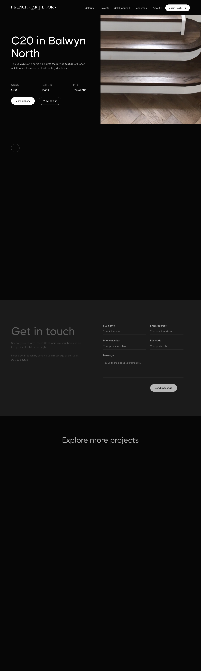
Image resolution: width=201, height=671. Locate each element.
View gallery (23, 101)
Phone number (111, 342)
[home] (33, 8)
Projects (104, 8)
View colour (50, 101)
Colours (89, 8)
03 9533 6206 (19, 360)
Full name (109, 327)
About (156, 8)
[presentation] (124, 389)
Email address (158, 327)
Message (108, 357)
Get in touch (177, 8)
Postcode (155, 342)
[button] (90, 8)
